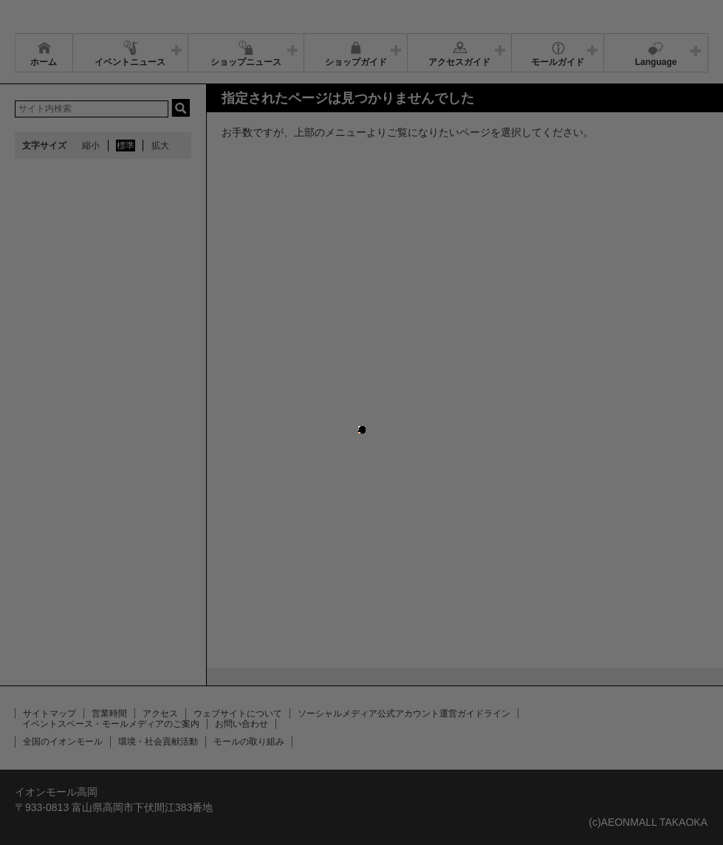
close (366, 411)
